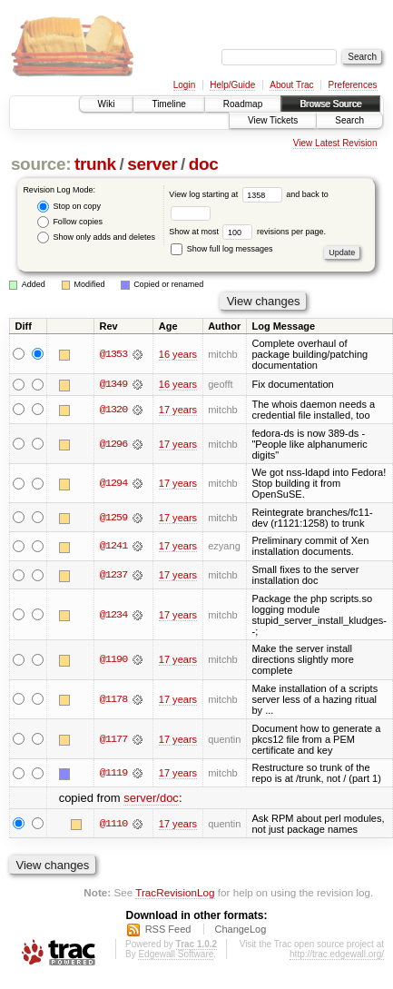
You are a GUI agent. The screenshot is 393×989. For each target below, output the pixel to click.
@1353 (113, 354)
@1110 (113, 823)
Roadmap (242, 104)
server (152, 163)
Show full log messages (221, 248)
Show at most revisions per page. (247, 231)
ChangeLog (240, 929)
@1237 (113, 575)
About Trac (291, 85)
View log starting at (227, 194)
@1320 (113, 409)
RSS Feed (168, 929)
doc (204, 163)
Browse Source (330, 104)
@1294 (113, 483)
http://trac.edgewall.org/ (337, 954)
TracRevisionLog (174, 893)
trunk (95, 163)
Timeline (168, 104)
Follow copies (70, 222)
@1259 (113, 517)
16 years (178, 354)
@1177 (113, 739)
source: (41, 163)
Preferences (353, 85)
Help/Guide (232, 85)
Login (184, 85)
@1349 (113, 384)
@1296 (113, 444)
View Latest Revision (335, 143)
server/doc (151, 799)
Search (349, 120)
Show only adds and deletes (96, 237)
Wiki (106, 104)
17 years (178, 409)
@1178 (113, 699)
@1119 (113, 773)
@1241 (113, 546)
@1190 (113, 660)
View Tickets (273, 120)
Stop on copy (69, 207)
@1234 (113, 615)
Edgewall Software (175, 954)
